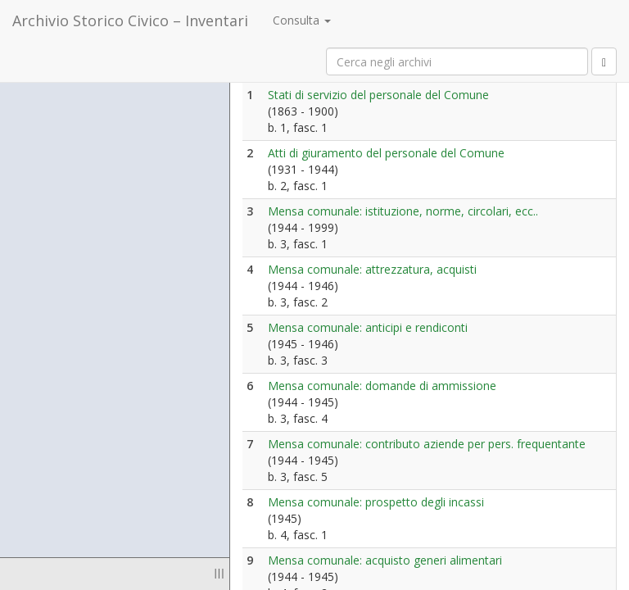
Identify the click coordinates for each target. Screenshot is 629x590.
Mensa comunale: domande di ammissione (382, 385)
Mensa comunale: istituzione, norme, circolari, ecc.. (403, 211)
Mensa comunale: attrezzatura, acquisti (372, 269)
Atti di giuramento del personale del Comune (386, 153)
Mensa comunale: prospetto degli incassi (376, 502)
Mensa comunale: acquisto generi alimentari (385, 560)
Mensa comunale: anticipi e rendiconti (368, 327)
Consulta (302, 20)
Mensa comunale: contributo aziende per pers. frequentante (427, 444)
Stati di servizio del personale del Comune (378, 94)
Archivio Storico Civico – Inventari (130, 20)
